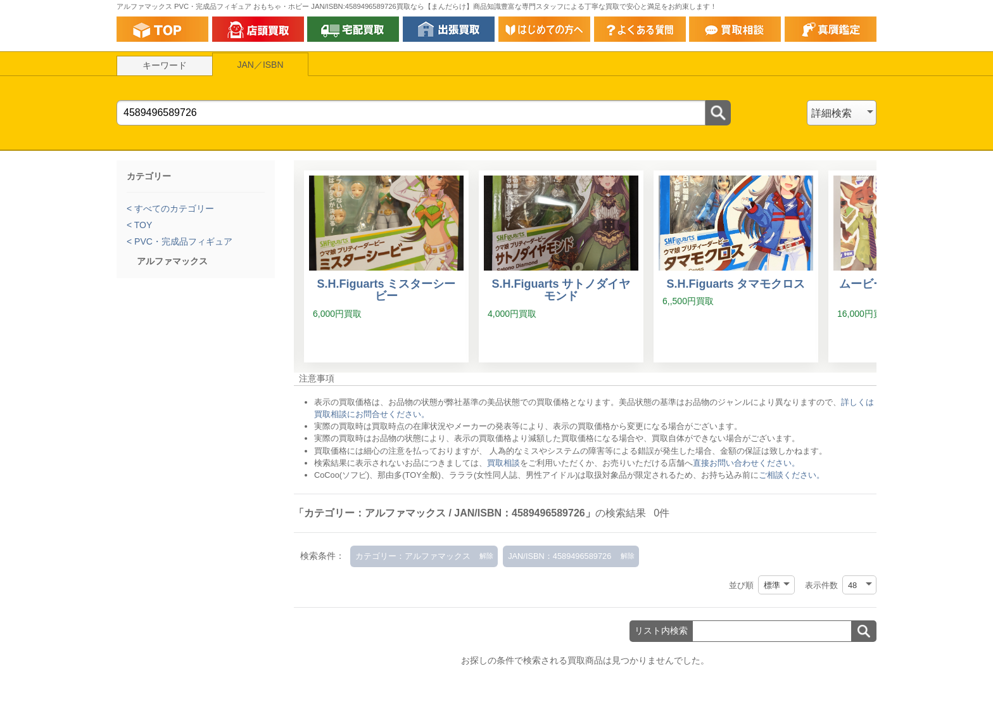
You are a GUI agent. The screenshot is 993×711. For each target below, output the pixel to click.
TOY (142, 225)
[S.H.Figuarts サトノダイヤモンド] (561, 266)
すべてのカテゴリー (173, 208)
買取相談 (503, 463)
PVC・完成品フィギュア (182, 241)
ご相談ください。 (792, 475)
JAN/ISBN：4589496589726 (559, 556)
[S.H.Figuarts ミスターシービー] (386, 266)
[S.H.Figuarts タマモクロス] (736, 266)
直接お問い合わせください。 (746, 463)
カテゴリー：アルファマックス (413, 556)
